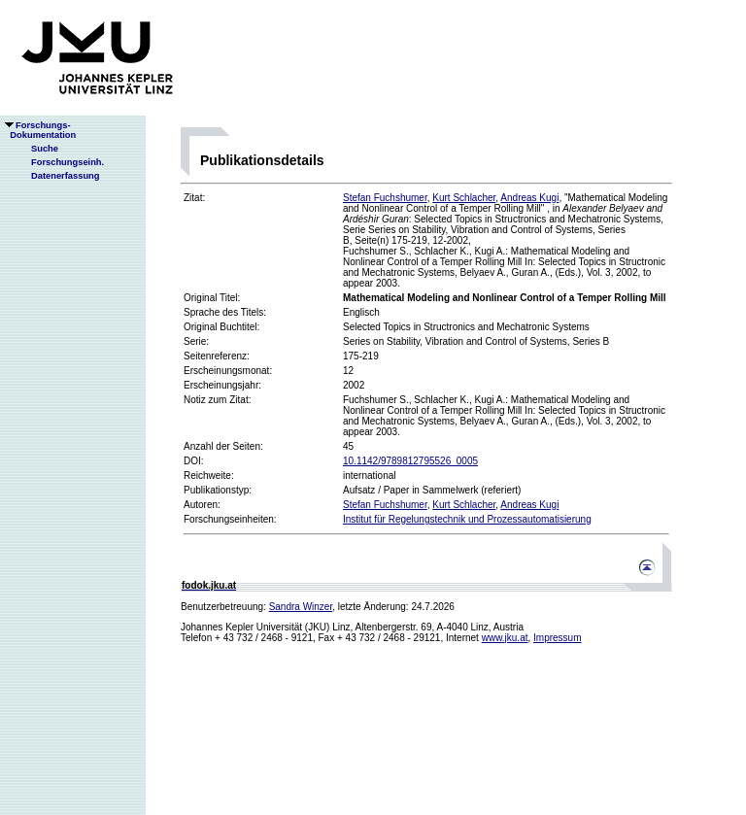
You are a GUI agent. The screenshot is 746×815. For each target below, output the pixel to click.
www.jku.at (505, 637)
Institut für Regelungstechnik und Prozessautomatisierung (467, 519)
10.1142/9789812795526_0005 (410, 461)
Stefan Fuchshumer (385, 197)
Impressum (557, 637)
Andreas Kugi (529, 197)
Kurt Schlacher (463, 197)
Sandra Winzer (301, 606)
